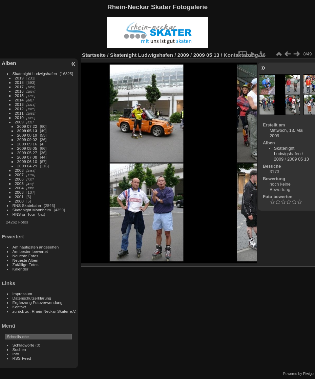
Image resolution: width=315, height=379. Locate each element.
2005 (19, 183)
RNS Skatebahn (27, 205)
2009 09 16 (27, 144)
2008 (19, 170)
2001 (19, 196)
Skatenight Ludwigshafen (35, 73)
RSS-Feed (22, 358)
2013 (19, 104)
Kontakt (19, 307)
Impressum (22, 293)
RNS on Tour (24, 214)
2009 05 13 (27, 130)
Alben (9, 63)
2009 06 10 (27, 161)
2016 (19, 91)
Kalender (20, 269)
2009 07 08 (27, 157)
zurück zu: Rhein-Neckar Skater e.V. (45, 311)
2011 (19, 113)
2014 (19, 100)
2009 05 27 (27, 152)
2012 (19, 108)
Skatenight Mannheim (32, 210)
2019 (19, 78)
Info (16, 354)
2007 (19, 174)
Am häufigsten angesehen (36, 247)
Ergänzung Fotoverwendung (38, 302)
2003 (19, 192)
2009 (19, 122)
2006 (19, 179)
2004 (19, 188)
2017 (19, 87)
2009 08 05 (27, 148)
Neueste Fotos (26, 256)
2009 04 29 (27, 166)
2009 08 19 (27, 135)
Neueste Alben (26, 260)
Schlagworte (24, 345)
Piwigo (308, 374)
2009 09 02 (27, 139)
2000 (19, 201)
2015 (19, 95)
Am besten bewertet (30, 251)
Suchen (19, 349)
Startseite (94, 55)
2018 (19, 82)
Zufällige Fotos (26, 264)
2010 (19, 117)
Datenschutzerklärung (32, 298)
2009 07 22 (27, 126)
